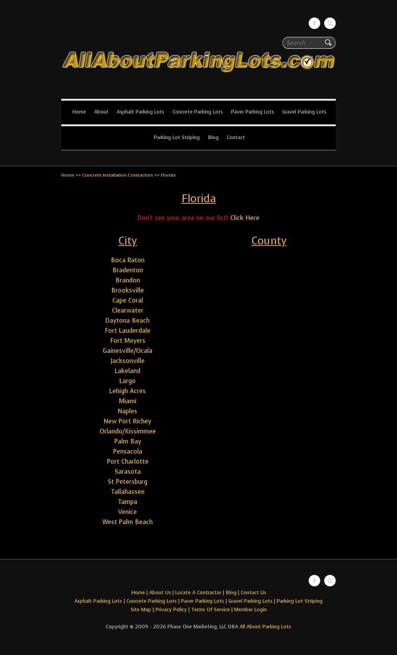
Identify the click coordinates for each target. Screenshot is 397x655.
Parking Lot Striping (177, 137)
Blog (213, 137)
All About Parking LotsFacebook (314, 23)
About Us (160, 592)
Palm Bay (127, 441)
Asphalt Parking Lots (140, 111)
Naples (127, 411)
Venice (127, 512)
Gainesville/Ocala (127, 351)
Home (79, 111)
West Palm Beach (127, 522)
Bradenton (127, 270)
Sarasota (128, 472)
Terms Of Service (211, 609)
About (101, 111)
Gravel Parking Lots (304, 111)
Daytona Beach (127, 320)
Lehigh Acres (127, 391)
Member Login (250, 609)
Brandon (128, 280)
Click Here (244, 218)
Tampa (127, 502)
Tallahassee (128, 492)
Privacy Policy (171, 609)
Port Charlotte (127, 461)
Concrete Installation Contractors (117, 175)
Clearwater (127, 310)
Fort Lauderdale (127, 331)
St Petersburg (127, 482)
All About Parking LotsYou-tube (330, 23)
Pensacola (127, 451)
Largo (127, 381)
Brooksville (127, 290)
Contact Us (253, 592)
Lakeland (127, 371)
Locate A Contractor (198, 592)
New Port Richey (127, 421)
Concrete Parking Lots (198, 111)
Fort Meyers (127, 341)
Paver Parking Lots (252, 111)
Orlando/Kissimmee (128, 431)
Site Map (141, 609)
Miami (127, 401)
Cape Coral (127, 300)
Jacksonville (128, 361)
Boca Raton (128, 260)
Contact (236, 137)
